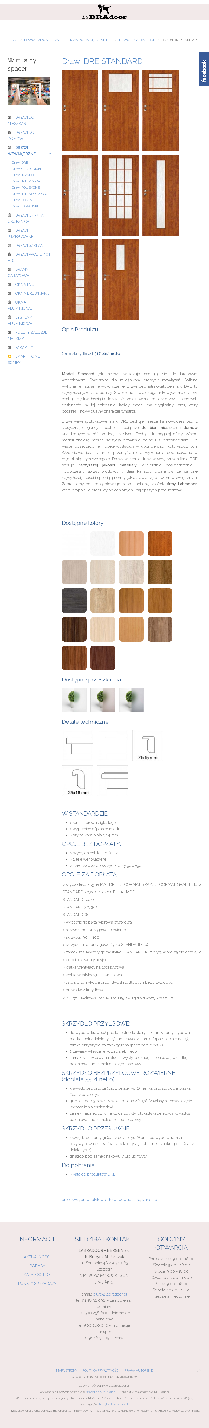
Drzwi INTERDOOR (26, 181)
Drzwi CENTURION (26, 169)
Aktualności (37, 1257)
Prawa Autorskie (139, 1370)
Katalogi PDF (37, 1274)
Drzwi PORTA (22, 200)
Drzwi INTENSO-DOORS (30, 194)
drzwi (74, 1199)
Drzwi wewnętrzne (43, 40)
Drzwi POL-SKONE (26, 187)
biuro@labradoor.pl (110, 1294)
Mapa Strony (66, 1370)
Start (13, 40)
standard (149, 1199)
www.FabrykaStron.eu (101, 1392)
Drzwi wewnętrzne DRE (90, 40)
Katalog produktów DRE (94, 1174)
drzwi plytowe (93, 1199)
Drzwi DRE (20, 163)
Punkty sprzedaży (37, 1283)
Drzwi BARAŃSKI (25, 206)
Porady (37, 1265)
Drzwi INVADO (23, 175)
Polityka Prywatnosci (113, 1404)
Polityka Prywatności (101, 1370)
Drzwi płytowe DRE (137, 40)
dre (65, 1199)
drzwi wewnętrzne (124, 1199)
